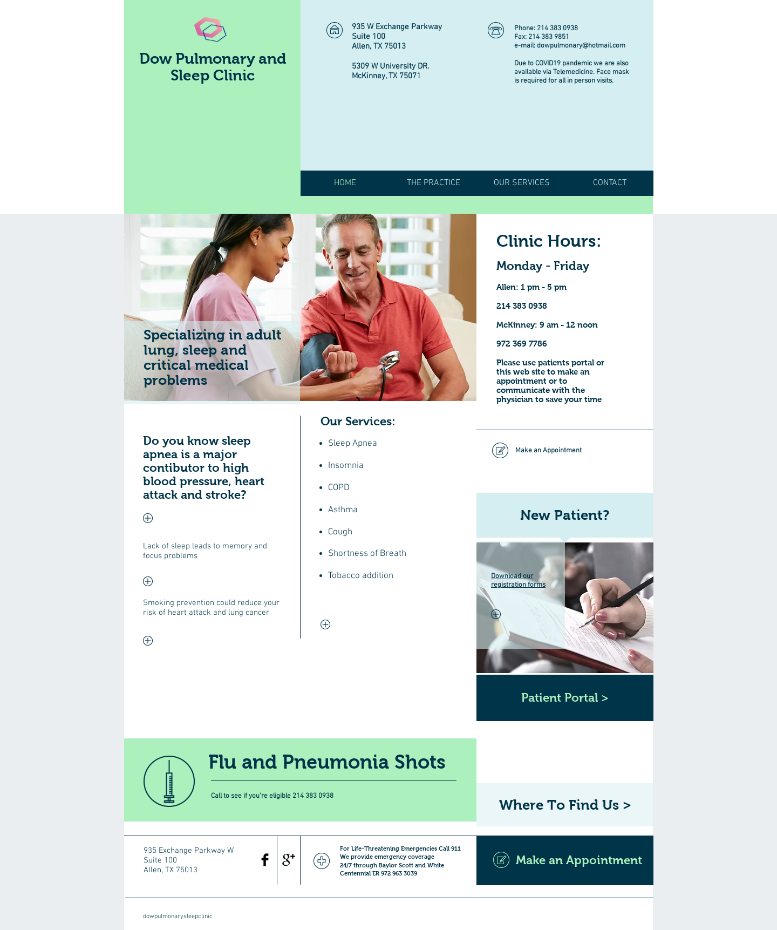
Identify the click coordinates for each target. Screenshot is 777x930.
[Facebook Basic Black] (264, 859)
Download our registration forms (518, 580)
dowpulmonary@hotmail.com (581, 46)
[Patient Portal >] (564, 698)
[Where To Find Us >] (564, 804)
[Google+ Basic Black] (288, 859)
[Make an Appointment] (564, 451)
